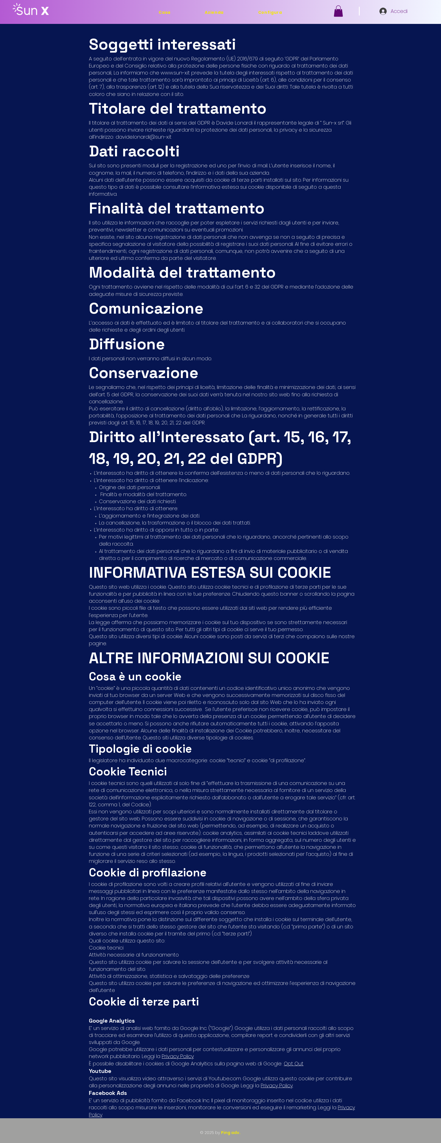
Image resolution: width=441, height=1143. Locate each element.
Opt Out (293, 1063)
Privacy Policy (178, 1056)
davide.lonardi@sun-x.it (144, 136)
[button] (338, 11)
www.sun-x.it (175, 72)
